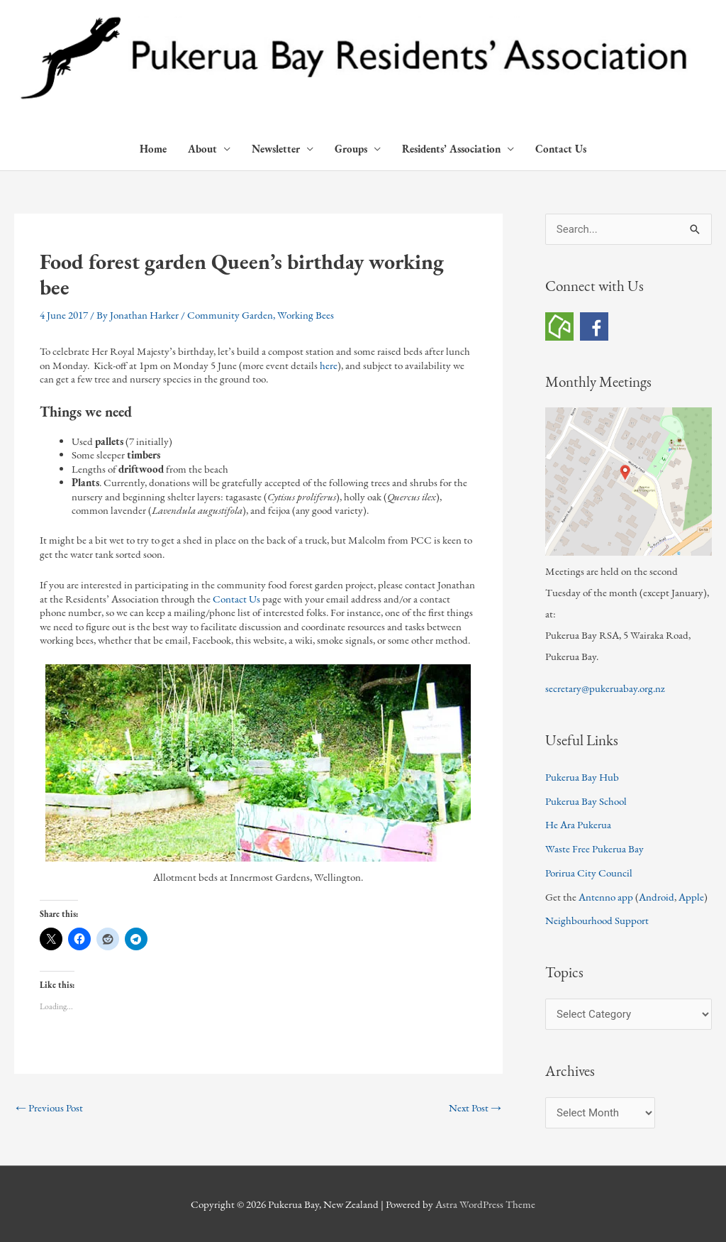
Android (656, 896)
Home (153, 148)
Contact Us (560, 148)
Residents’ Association (451, 148)
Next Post (475, 1107)
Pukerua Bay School (586, 801)
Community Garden (230, 315)
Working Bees (305, 315)
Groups (351, 148)
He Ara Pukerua (578, 824)
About (202, 148)
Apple (691, 896)
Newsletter (276, 148)
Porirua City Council (588, 872)
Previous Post (49, 1107)
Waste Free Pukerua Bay (594, 848)
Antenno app (606, 896)
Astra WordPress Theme (485, 1204)
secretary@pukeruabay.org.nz (605, 688)
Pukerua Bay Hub (582, 777)
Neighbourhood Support (597, 920)
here (328, 365)
